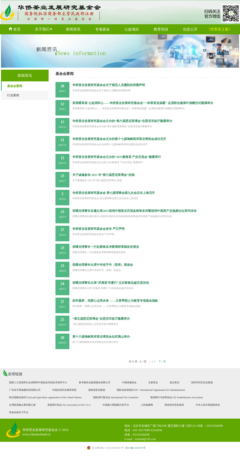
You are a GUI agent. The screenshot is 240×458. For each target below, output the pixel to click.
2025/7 (62, 178)
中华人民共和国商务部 (208, 404)
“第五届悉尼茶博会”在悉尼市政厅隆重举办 (101, 318)
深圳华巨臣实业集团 (202, 382)
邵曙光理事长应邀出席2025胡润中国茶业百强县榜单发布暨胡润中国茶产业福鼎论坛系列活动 (134, 210)
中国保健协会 (129, 382)
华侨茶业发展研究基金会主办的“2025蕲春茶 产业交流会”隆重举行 (116, 157)
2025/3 (62, 286)
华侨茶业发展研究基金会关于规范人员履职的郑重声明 (108, 85)
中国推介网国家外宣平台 (115, 404)
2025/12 (62, 124)
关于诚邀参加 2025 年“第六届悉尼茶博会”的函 (103, 174)
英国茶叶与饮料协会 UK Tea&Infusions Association (176, 397)
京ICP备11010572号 (116, 448)
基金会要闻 (14, 86)
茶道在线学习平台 (18, 412)
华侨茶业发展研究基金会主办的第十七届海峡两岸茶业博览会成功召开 (119, 139)
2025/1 (62, 304)
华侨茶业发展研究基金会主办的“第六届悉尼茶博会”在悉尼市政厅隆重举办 (122, 121)
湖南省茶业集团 (96, 390)
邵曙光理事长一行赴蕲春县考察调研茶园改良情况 (105, 246)
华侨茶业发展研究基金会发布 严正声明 (98, 228)
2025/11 (62, 142)
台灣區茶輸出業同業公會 (22, 404)
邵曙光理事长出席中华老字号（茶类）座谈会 (102, 264)
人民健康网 (147, 404)
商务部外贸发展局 (174, 404)
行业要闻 (13, 95)
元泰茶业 (153, 382)
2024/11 (62, 322)
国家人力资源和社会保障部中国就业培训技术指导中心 (38, 382)
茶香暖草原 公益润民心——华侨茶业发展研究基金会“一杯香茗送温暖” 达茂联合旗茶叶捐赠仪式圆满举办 (142, 103)
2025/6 (62, 196)
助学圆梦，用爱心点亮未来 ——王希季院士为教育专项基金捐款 (115, 300)
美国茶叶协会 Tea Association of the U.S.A (69, 404)
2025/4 (62, 232)
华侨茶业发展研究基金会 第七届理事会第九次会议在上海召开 (113, 192)
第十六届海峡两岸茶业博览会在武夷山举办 (101, 336)
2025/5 (62, 214)
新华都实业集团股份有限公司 (94, 382)
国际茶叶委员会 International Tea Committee (116, 397)
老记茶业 (174, 382)
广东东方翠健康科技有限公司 (25, 390)
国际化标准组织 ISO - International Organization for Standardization (151, 390)
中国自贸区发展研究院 (64, 390)
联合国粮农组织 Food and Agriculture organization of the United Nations (45, 397)
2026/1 (62, 88)
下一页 (162, 361)
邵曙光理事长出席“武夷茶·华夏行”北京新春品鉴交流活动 (110, 282)
